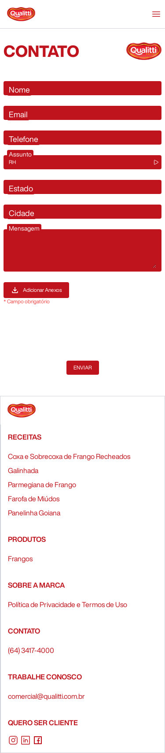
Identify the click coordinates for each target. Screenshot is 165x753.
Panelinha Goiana (34, 512)
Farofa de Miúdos (33, 498)
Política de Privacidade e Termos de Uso (67, 604)
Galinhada (23, 470)
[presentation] (70, 333)
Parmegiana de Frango (42, 484)
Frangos (20, 558)
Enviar (82, 367)
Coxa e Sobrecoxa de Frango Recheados (69, 456)
